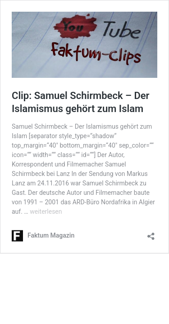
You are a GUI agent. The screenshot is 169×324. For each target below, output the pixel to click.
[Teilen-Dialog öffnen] (151, 233)
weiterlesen (46, 211)
